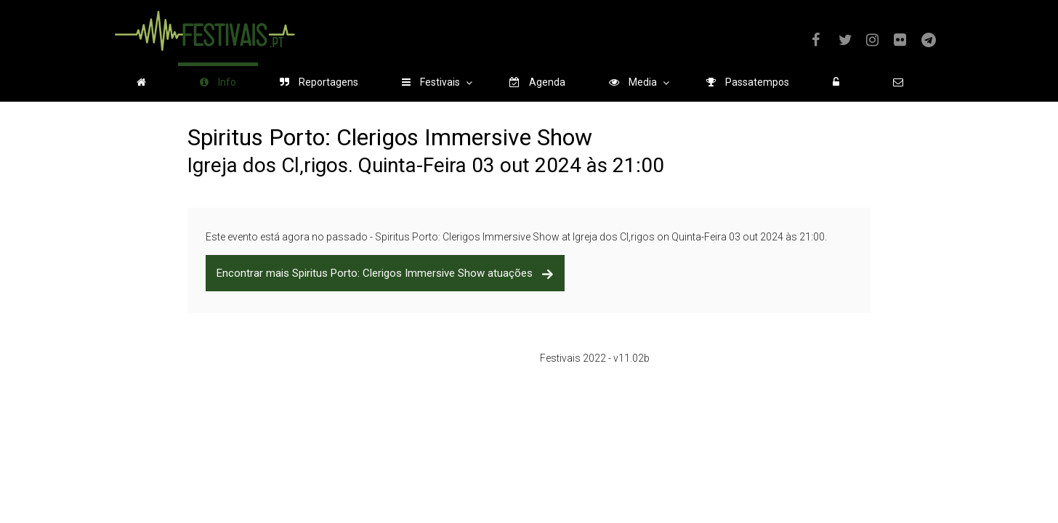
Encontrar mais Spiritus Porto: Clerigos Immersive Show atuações (385, 273)
